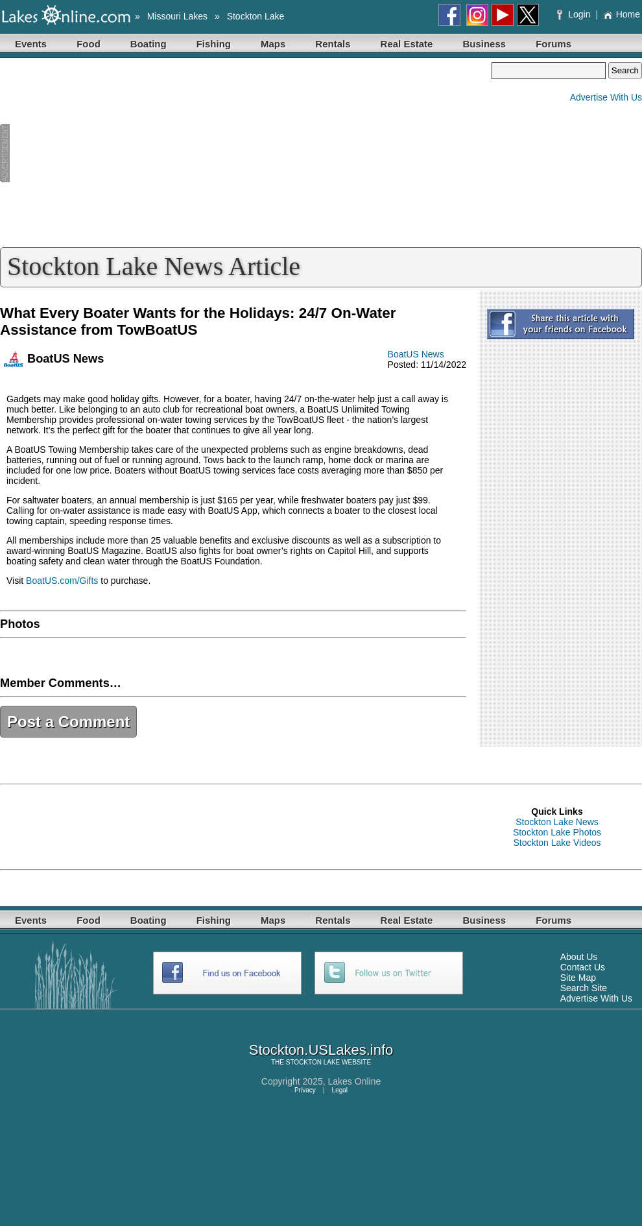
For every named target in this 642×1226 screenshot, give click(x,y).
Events (31, 43)
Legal (340, 1090)
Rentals (332, 43)
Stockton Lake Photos (557, 832)
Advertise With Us (606, 97)
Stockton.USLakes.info (321, 1050)
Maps (273, 43)
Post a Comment (68, 721)
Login (575, 14)
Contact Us (582, 967)
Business (484, 43)
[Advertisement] (246, 153)
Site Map (578, 977)
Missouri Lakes (177, 16)
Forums (553, 43)
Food (89, 43)
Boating (148, 43)
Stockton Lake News (557, 822)
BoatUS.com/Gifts (62, 580)
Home (621, 14)
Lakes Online (354, 1081)
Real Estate (407, 43)
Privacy (305, 1090)
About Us (579, 957)
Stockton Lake (256, 16)
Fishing (213, 43)
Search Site (583, 988)
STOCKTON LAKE (313, 1062)
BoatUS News (416, 354)
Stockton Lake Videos (556, 842)
